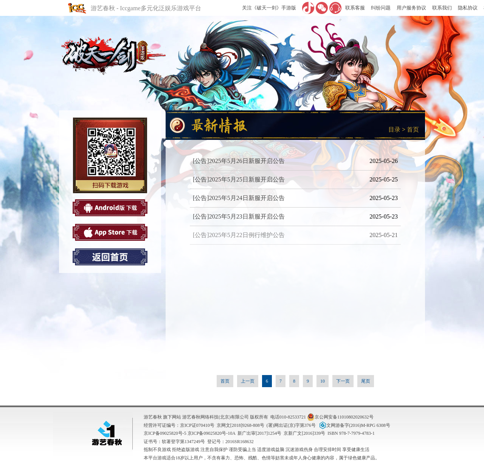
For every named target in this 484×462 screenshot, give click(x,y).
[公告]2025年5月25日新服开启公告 (239, 179)
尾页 (365, 381)
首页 (413, 129)
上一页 (247, 381)
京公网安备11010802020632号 (340, 417)
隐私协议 (468, 8)
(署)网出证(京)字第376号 (291, 425)
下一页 (343, 381)
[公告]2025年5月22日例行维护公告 (239, 235)
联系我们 (442, 8)
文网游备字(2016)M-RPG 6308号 (354, 425)
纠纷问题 (381, 8)
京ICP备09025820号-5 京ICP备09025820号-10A (189, 433)
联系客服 (355, 8)
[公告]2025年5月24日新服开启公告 (239, 198)
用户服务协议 (411, 8)
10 (322, 381)
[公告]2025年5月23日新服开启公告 (239, 216)
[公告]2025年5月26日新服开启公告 (239, 161)
